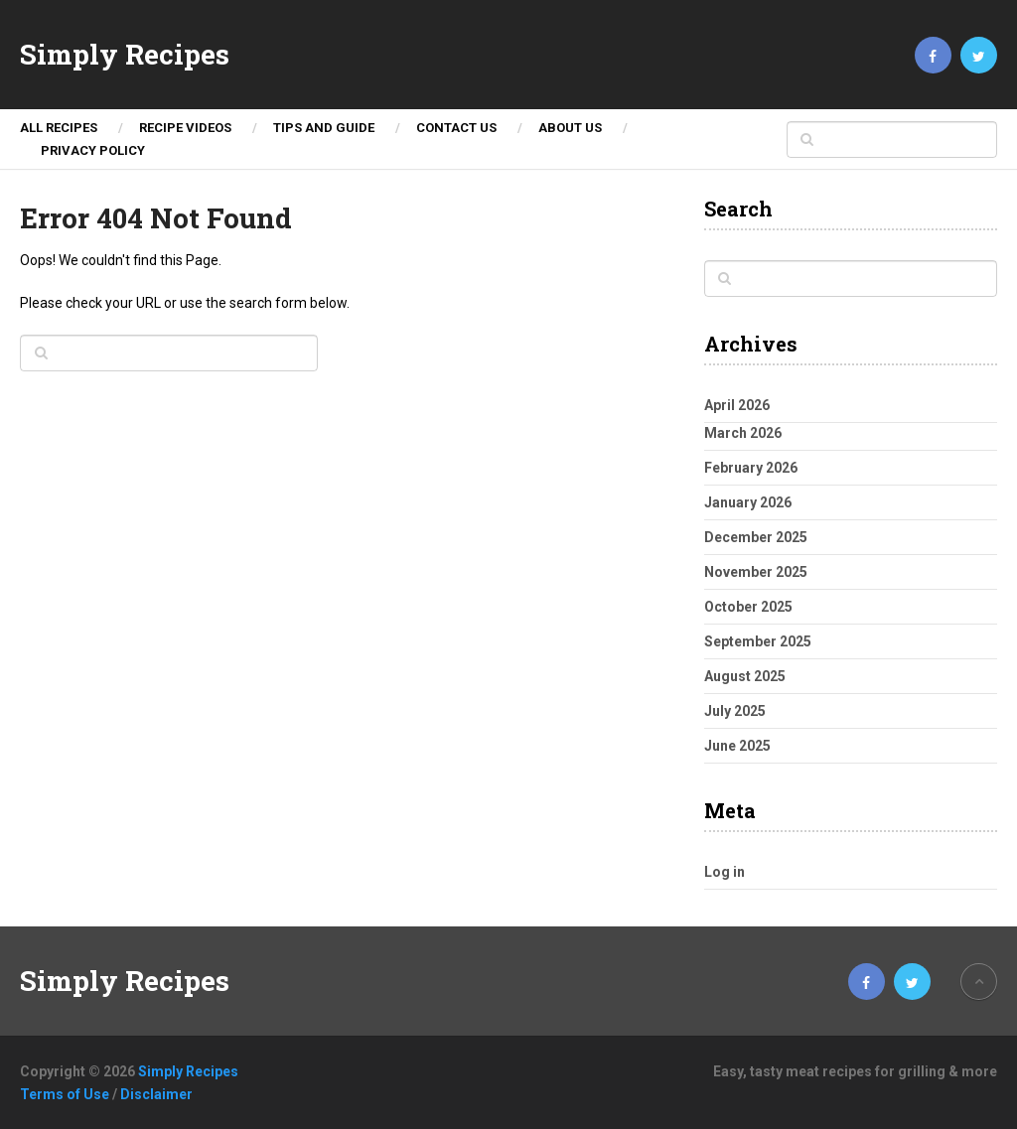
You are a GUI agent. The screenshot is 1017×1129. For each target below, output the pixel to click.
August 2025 (745, 676)
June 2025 (737, 746)
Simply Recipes (124, 55)
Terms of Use (64, 1094)
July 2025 (735, 711)
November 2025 (755, 572)
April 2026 (737, 405)
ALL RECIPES (58, 127)
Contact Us (456, 127)
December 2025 (755, 537)
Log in (724, 872)
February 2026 (751, 468)
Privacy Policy (93, 150)
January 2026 (748, 502)
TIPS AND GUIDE (323, 127)
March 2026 (743, 433)
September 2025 (757, 641)
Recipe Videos (185, 127)
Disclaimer (156, 1094)
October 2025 (748, 607)
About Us (570, 127)
